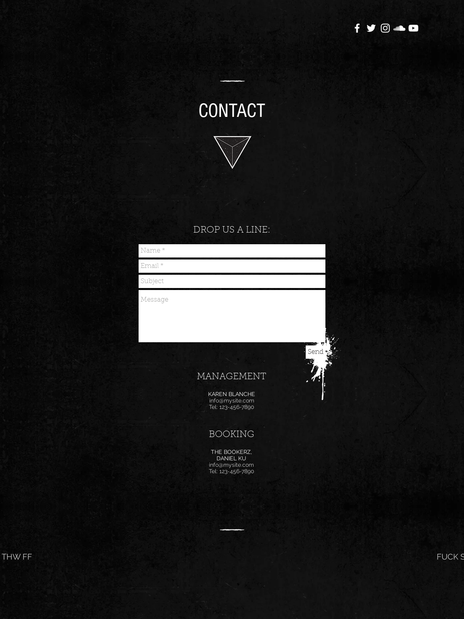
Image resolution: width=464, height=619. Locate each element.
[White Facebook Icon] (357, 28)
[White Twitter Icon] (371, 28)
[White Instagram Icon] (385, 28)
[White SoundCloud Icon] (399, 28)
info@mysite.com (231, 400)
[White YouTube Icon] (413, 28)
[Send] (315, 352)
